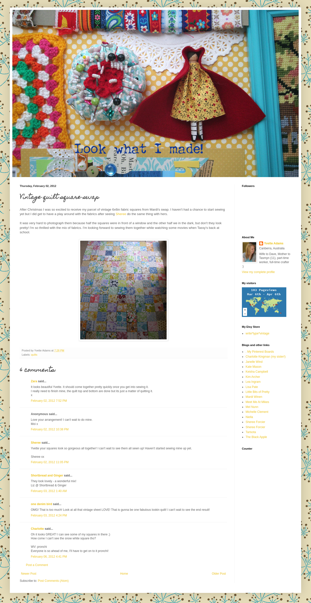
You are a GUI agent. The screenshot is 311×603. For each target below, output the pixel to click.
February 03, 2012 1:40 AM (49, 491)
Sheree (121, 214)
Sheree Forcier (255, 422)
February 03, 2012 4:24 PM (49, 515)
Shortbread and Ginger (47, 475)
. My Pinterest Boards (260, 351)
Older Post (219, 573)
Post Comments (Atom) (53, 581)
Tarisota (251, 432)
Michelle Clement (257, 412)
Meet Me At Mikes (257, 402)
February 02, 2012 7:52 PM (49, 400)
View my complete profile (258, 272)
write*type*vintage (257, 333)
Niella (249, 417)
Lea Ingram (253, 382)
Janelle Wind (254, 362)
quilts (34, 354)
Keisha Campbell (257, 371)
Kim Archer (253, 377)
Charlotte (37, 528)
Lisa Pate (252, 387)
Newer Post (28, 573)
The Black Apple (256, 437)
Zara (34, 381)
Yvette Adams (273, 243)
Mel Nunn (252, 407)
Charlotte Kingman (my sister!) (266, 356)
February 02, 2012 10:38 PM (50, 429)
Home (124, 573)
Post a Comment (37, 565)
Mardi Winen (254, 397)
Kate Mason (253, 366)
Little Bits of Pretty (258, 392)
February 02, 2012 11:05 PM (50, 462)
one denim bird (41, 504)
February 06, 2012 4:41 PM (49, 556)
